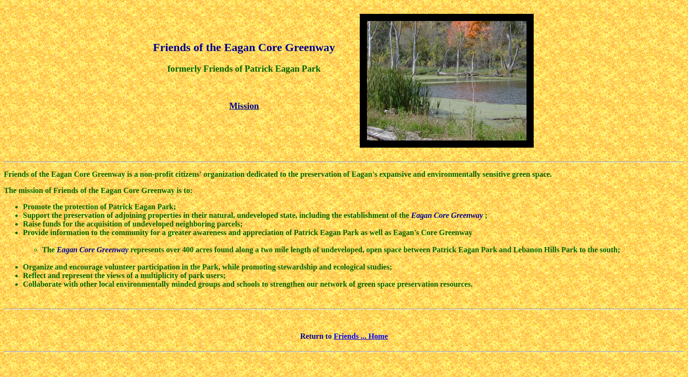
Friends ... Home (360, 336)
